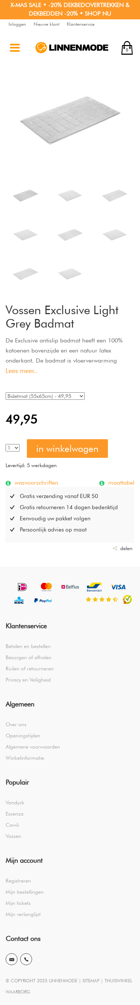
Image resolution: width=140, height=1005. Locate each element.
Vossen (13, 836)
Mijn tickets (18, 903)
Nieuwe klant (46, 24)
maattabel (120, 482)
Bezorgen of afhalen (29, 657)
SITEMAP (91, 980)
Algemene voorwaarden (33, 747)
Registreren (18, 881)
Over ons (16, 724)
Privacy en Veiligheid (28, 680)
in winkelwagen (67, 448)
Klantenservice (80, 24)
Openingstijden (23, 735)
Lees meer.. (21, 370)
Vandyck (15, 802)
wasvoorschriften (35, 482)
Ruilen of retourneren (30, 668)
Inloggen (17, 24)
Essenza (15, 814)
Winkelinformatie (25, 758)
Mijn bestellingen (25, 892)
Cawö (12, 825)
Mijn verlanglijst (23, 914)
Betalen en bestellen (28, 646)
